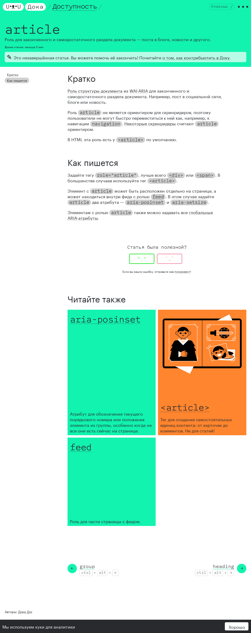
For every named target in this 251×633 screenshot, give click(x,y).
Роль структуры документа (95, 94)
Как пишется (15, 83)
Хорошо (237, 626)
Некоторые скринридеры (150, 127)
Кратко (11, 78)
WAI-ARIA (138, 94)
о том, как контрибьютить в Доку (195, 61)
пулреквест (182, 275)
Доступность (76, 9)
